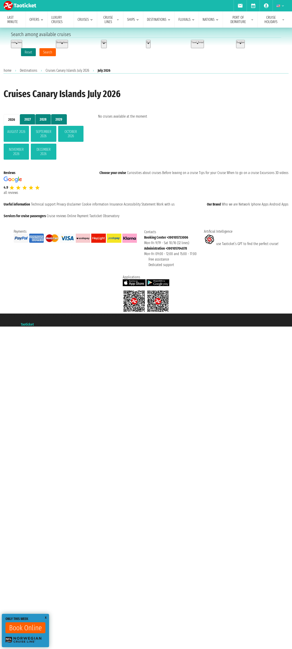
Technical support (43, 204)
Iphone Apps (260, 204)
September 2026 (43, 133)
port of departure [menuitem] (242, 19)
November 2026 (16, 151)
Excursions (267, 173)
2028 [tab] (43, 119)
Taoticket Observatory (104, 216)
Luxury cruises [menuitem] (57, 19)
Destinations (28, 70)
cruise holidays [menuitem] (274, 19)
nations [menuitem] (211, 19)
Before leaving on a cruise (180, 173)
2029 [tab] (58, 119)
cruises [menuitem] (85, 19)
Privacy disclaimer (69, 204)
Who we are (230, 204)
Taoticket (27, 324)
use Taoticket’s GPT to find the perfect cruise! (241, 244)
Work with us (165, 204)
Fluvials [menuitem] (186, 19)
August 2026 (16, 131)
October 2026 (71, 133)
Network (244, 204)
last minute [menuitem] (12, 19)
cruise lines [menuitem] (111, 19)
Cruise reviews (56, 216)
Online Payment (78, 216)
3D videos (281, 173)
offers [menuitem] (36, 19)
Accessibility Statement (140, 204)
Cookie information (95, 204)
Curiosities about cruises (144, 173)
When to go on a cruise (243, 173)
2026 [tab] (11, 119)
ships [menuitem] (133, 19)
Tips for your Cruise (212, 173)
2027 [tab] (27, 119)
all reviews (11, 192)
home (7, 70)
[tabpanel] (43, 143)
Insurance (116, 204)
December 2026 (43, 151)
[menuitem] (240, 5)
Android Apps (278, 204)
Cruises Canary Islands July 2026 (67, 70)
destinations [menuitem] (159, 19)
